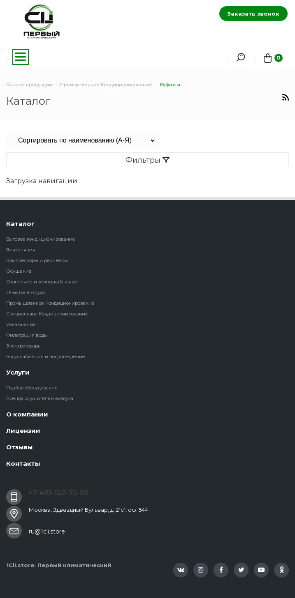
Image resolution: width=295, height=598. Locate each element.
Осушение (19, 271)
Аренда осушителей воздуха (39, 398)
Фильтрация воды (27, 335)
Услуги (18, 372)
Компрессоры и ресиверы (37, 260)
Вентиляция (20, 250)
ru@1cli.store (47, 531)
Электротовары (24, 346)
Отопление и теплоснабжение (42, 282)
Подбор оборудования (32, 388)
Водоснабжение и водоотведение (45, 356)
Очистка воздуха (25, 292)
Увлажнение (21, 324)
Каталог (20, 224)
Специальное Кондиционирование (47, 314)
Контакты (23, 463)
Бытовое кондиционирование (40, 239)
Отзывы (19, 447)
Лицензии (23, 431)
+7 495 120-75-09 (59, 492)
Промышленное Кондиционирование (50, 303)
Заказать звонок (253, 13)
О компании (27, 414)
